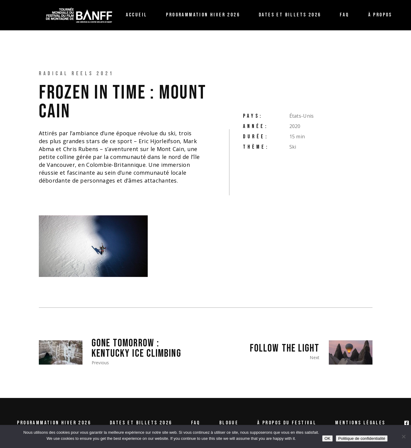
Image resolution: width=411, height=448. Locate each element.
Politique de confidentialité (361, 438)
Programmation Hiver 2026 (54, 423)
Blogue (228, 423)
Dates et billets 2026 (141, 423)
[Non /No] (403, 436)
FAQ (195, 423)
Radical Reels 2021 (76, 73)
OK (327, 438)
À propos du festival (286, 423)
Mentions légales (360, 423)
